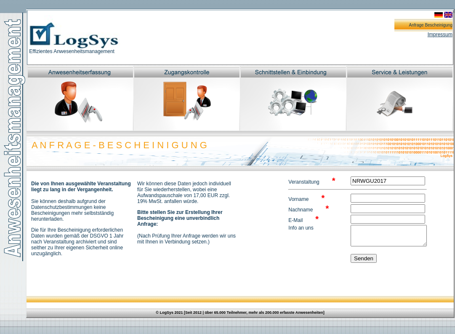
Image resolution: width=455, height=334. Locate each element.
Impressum (440, 34)
